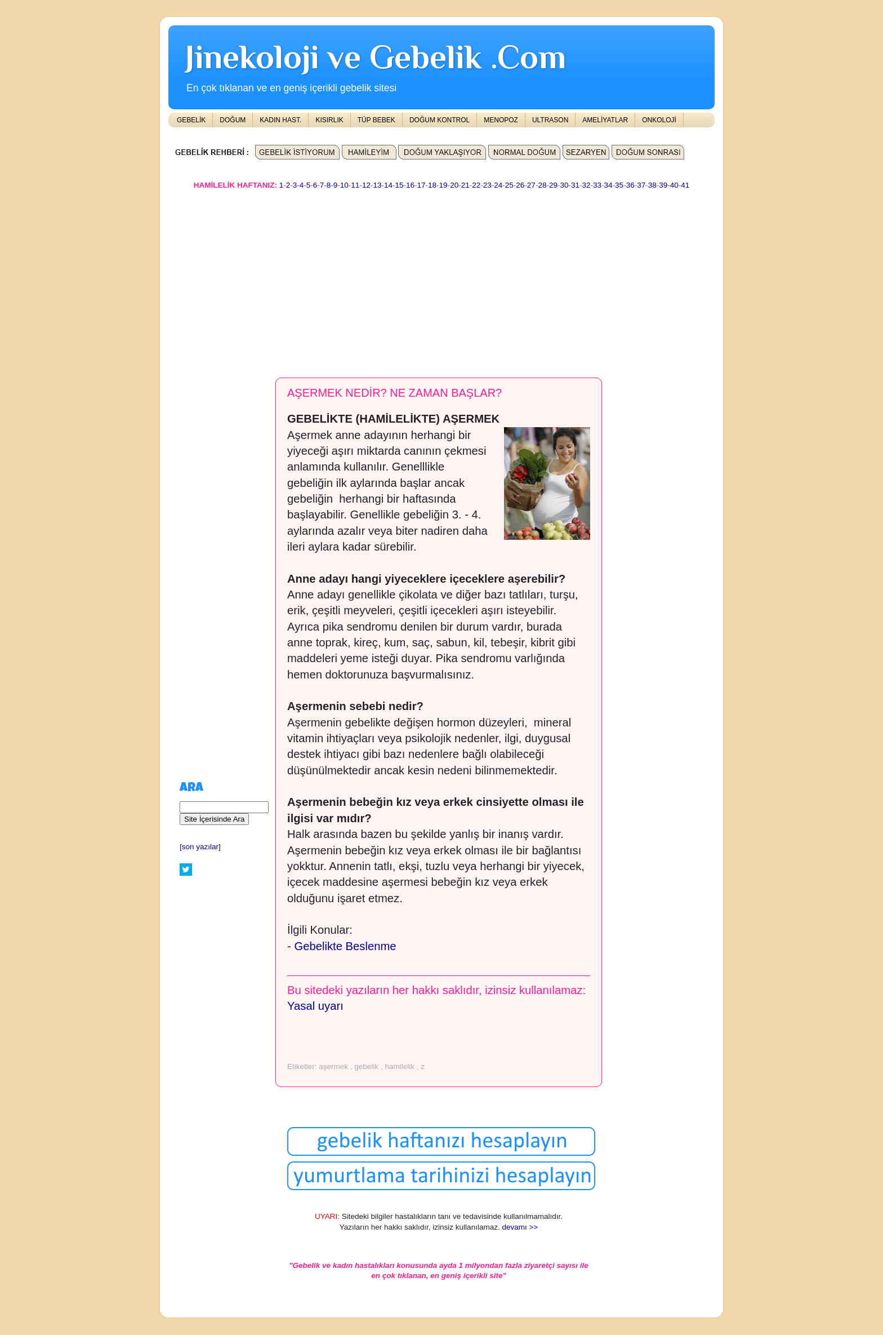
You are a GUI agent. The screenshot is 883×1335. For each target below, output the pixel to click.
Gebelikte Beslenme (345, 946)
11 (355, 185)
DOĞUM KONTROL (439, 120)
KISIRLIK (329, 120)
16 (410, 185)
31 (575, 185)
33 (597, 185)
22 (476, 185)
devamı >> (520, 1227)
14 (388, 185)
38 (652, 185)
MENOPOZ (501, 120)
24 (498, 185)
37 (641, 185)
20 (454, 185)
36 (630, 185)
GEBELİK (191, 120)
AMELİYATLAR (605, 120)
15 (399, 185)
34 (608, 185)
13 (377, 185)
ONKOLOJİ (659, 120)
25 (509, 185)
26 (520, 185)
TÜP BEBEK (376, 120)
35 (619, 185)
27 (531, 185)
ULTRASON (550, 120)
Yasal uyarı (315, 1006)
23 (487, 185)
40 (674, 185)
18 (432, 185)
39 (663, 185)
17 (421, 185)
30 (564, 185)
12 (366, 185)
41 (685, 185)
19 (443, 185)
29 (553, 185)
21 (465, 185)
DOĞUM (233, 120)
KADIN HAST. (280, 120)
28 (542, 185)
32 (586, 185)
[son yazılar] (200, 846)
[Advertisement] (441, 278)
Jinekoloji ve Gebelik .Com (375, 57)
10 (344, 185)
